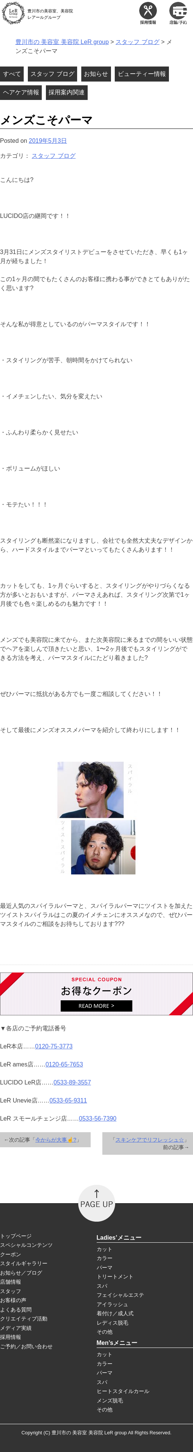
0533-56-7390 (98, 1118)
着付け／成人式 (115, 1313)
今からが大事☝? (55, 1140)
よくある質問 (16, 1310)
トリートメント (115, 1277)
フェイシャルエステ (120, 1295)
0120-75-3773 (54, 1046)
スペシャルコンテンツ (26, 1245)
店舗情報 (10, 1282)
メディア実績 (16, 1328)
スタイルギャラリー (23, 1263)
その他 (104, 1332)
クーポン (10, 1254)
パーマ (104, 1267)
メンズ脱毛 (110, 1401)
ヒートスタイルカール (123, 1391)
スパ (102, 1286)
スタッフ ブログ (53, 156)
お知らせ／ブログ (21, 1273)
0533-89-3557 (72, 1082)
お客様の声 (13, 1300)
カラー (104, 1258)
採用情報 (10, 1337)
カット (104, 1249)
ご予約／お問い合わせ (26, 1346)
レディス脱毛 (112, 1323)
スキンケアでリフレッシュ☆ (149, 1140)
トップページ (16, 1236)
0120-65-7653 (64, 1064)
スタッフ (10, 1291)
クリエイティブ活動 (23, 1319)
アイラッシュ (112, 1304)
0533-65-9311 (68, 1100)
